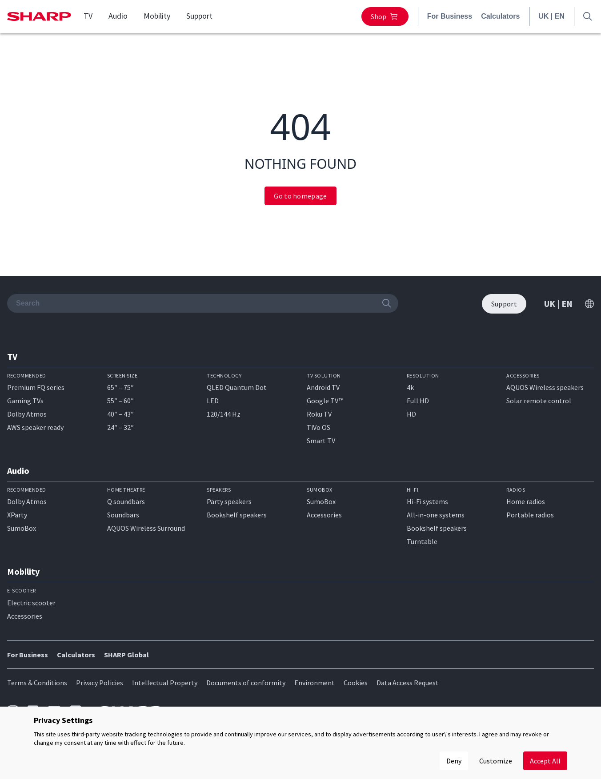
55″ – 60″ (120, 400)
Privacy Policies (99, 682)
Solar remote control (538, 400)
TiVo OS (318, 427)
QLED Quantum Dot (237, 387)
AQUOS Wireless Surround (146, 528)
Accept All (545, 760)
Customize (495, 760)
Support (199, 16)
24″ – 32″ (120, 427)
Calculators (500, 16)
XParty (17, 514)
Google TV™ (325, 400)
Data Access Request (408, 682)
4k (410, 387)
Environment (314, 682)
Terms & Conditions (37, 682)
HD (411, 413)
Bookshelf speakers (237, 514)
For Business (449, 16)
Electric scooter (31, 602)
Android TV (323, 387)
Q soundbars (126, 501)
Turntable (422, 541)
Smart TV (321, 440)
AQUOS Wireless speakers (545, 387)
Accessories (324, 514)
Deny (453, 760)
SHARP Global (126, 654)
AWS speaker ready (35, 427)
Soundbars (123, 514)
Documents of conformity (245, 682)
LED (213, 400)
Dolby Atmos (27, 413)
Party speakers (229, 501)
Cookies (356, 682)
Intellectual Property (164, 682)
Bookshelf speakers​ (437, 528)
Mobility (157, 16)
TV (88, 16)
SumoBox (21, 528)
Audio (118, 16)
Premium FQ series (35, 387)
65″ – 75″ (120, 387)
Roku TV (319, 413)
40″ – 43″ (120, 413)
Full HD (418, 400)
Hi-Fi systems (427, 501)
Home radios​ (525, 501)
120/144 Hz (223, 413)
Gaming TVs (25, 400)
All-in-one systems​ (436, 514)
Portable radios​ (530, 514)
